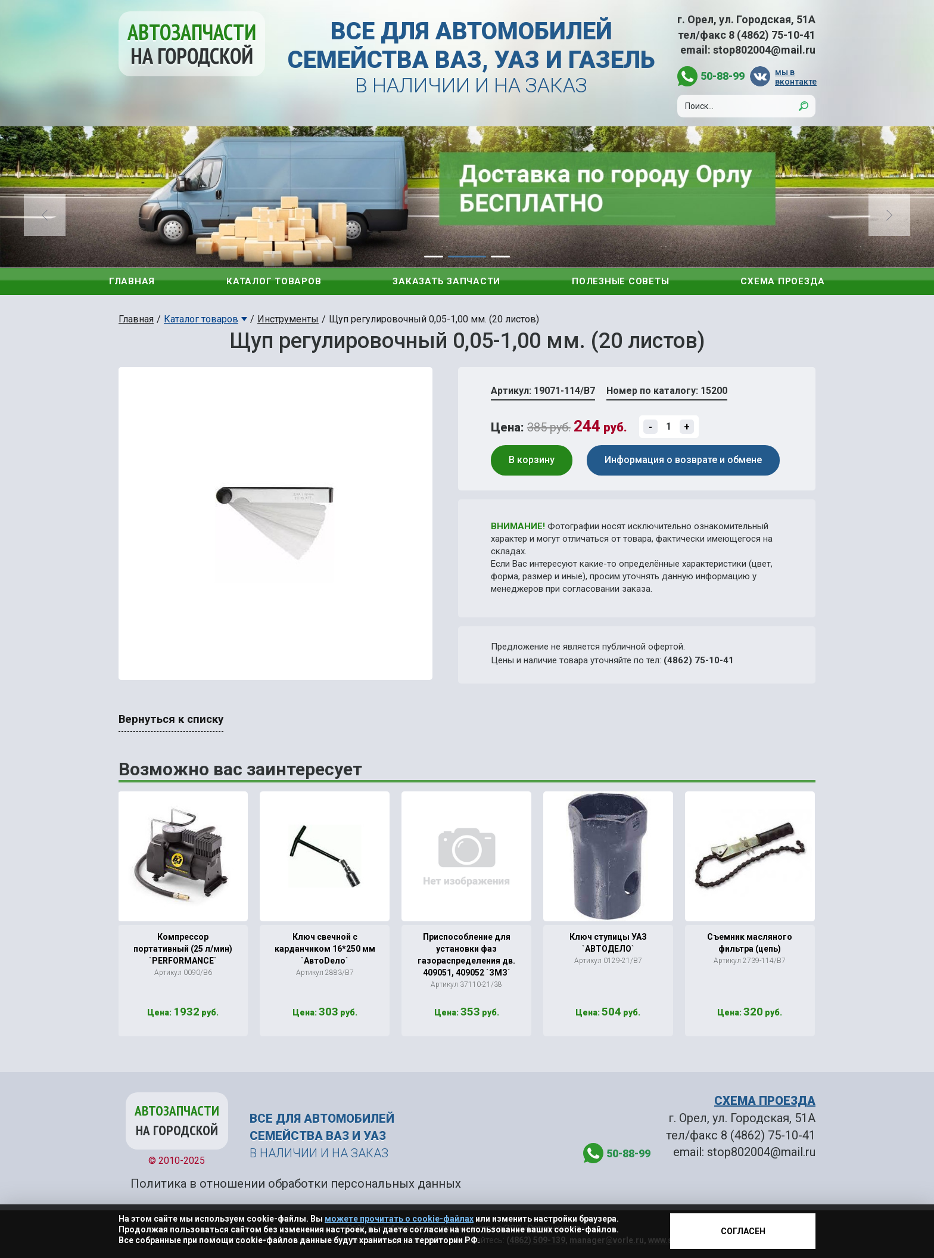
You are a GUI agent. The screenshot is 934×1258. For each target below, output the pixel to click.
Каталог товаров (273, 281)
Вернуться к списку (171, 719)
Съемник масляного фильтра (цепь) (749, 942)
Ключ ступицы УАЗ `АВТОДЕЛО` (608, 942)
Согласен (743, 1231)
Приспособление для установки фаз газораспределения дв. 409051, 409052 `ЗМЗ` (466, 954)
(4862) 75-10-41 (699, 660)
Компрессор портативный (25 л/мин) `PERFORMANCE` (182, 948)
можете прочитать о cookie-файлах (399, 1218)
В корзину (532, 459)
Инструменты (288, 319)
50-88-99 (722, 76)
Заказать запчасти (446, 281)
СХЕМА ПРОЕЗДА (764, 1101)
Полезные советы (620, 281)
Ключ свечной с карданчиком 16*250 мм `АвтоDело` (325, 948)
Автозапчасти (191, 44)
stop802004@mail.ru (764, 50)
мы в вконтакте (795, 76)
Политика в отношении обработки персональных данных (295, 1183)
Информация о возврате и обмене (683, 459)
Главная (132, 281)
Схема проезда (782, 281)
